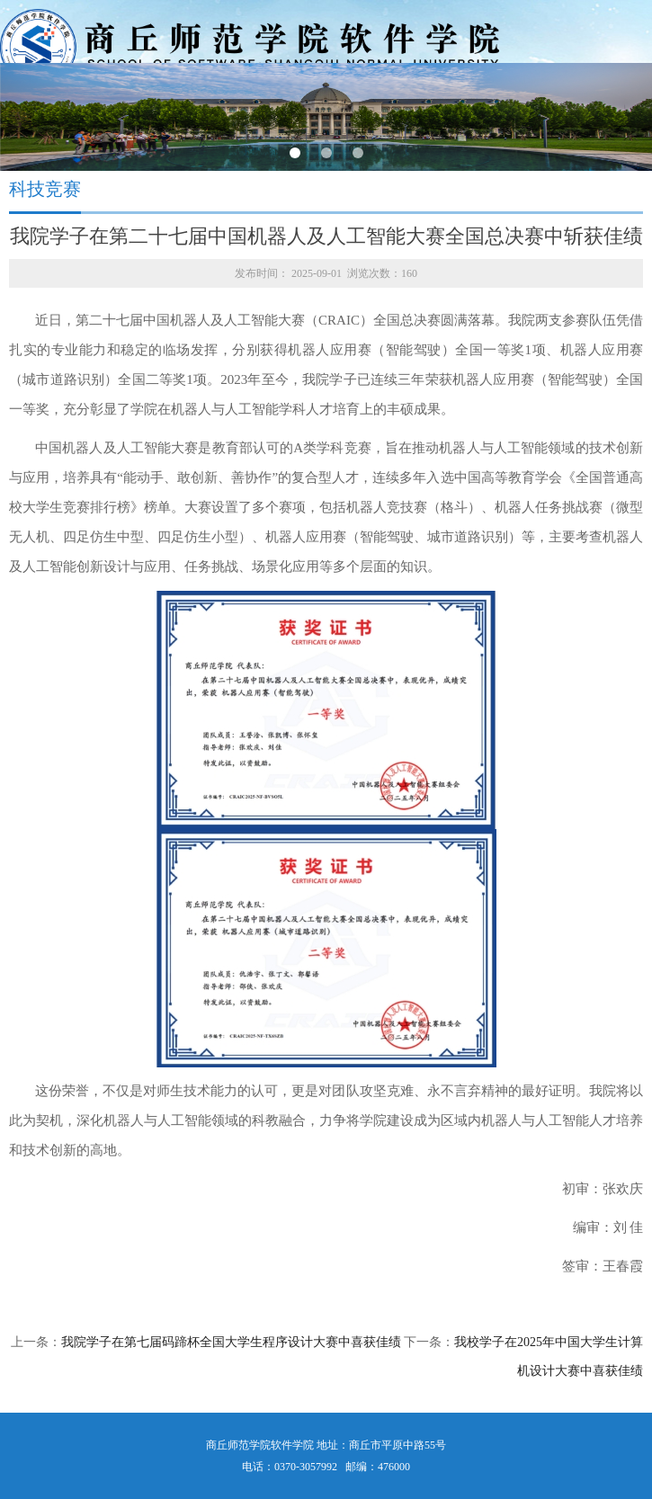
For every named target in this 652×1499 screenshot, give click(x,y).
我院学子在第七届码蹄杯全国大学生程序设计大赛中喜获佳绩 (231, 1342)
